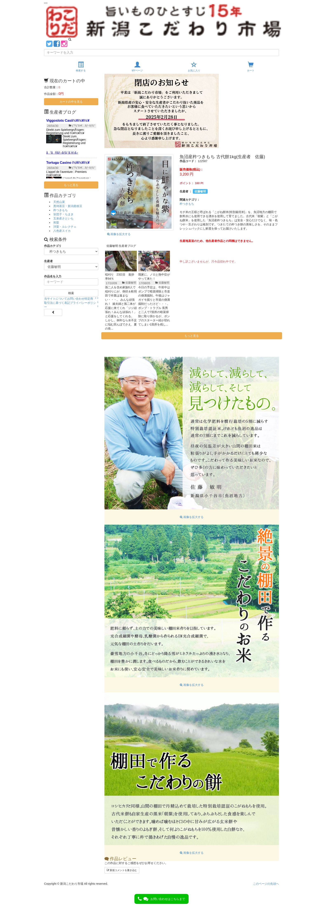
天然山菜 (59, 202)
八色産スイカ (62, 230)
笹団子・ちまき (63, 214)
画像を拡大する (119, 234)
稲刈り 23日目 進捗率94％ (119, 276)
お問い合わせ (75, 298)
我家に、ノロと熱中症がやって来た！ (154, 276)
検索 (71, 293)
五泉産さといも (63, 218)
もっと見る (191, 335)
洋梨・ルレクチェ (64, 226)
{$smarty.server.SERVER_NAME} (71, 147)
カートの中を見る (71, 101)
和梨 (56, 222)
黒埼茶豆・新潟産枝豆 (67, 206)
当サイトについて (55, 298)
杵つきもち (187, 203)
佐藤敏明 (200, 191)
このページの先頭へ (266, 883)
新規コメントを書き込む (122, 870)
